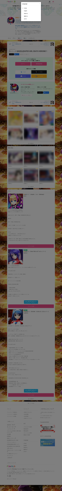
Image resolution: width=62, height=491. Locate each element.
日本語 (25, 8)
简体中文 (26, 13)
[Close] (39, 3)
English (25, 10)
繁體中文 (26, 16)
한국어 (25, 18)
